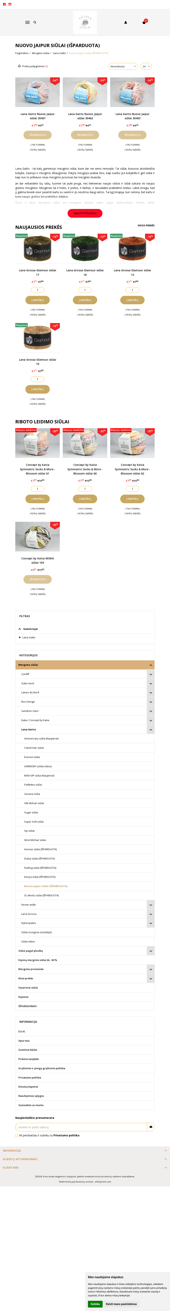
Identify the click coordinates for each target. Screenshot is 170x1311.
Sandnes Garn (30, 711)
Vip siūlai (29, 830)
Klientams (11, 1167)
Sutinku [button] (95, 1304)
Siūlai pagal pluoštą (30, 950)
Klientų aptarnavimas (20, 1159)
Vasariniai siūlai (28, 987)
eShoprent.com (103, 1181)
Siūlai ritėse (28, 941)
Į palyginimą (38, 144)
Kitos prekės (25, 978)
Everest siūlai (32, 757)
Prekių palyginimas (33, 66)
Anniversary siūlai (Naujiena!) (41, 738)
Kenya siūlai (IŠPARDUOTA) (39, 877)
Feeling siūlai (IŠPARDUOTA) (40, 867)
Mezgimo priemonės (31, 969)
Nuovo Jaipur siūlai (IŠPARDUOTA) (45, 886)
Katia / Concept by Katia (35, 720)
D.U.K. (21, 1031)
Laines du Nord (30, 692)
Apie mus (24, 1040)
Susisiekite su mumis (31, 1105)
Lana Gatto (28, 729)
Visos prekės (146, 225)
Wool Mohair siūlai (35, 840)
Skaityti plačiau (85, 213)
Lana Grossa (28, 914)
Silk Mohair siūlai (34, 803)
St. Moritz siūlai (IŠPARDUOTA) (41, 895)
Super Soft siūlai (34, 821)
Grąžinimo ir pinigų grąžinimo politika (41, 1068)
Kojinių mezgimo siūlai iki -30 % (37, 960)
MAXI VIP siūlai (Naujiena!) (39, 775)
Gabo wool (27, 683)
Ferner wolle (28, 904)
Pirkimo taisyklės (28, 1059)
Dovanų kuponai (28, 1086)
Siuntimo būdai (27, 1049)
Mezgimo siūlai (28, 664)
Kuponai (23, 997)
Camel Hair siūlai (34, 747)
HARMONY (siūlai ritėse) (38, 766)
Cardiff (25, 674)
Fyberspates (28, 923)
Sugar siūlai (31, 812)
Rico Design (28, 701)
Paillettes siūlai (33, 784)
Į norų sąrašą (38, 149)
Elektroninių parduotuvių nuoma (76, 1181)
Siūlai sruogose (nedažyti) (36, 932)
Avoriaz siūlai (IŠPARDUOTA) (40, 849)
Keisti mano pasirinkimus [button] (121, 1304)
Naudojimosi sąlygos (31, 1096)
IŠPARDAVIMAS (27, 1006)
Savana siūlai (32, 794)
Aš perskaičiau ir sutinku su (49, 1135)
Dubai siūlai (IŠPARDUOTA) (39, 858)
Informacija (12, 1150)
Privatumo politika (29, 1077)
